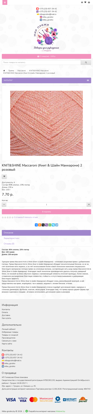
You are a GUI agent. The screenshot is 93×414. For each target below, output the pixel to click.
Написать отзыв (31, 217)
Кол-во (5, 200)
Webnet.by (60, 411)
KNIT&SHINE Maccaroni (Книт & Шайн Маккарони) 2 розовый (29, 73)
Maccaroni (21, 70)
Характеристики (11, 238)
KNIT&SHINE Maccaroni (39, 70)
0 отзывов (18, 217)
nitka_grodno (48, 17)
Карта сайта (7, 343)
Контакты (6, 309)
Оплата (5, 312)
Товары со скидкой (10, 335)
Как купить (6, 318)
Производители (8, 338)
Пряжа (11, 70)
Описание (8, 232)
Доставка (6, 315)
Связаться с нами (9, 341)
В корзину (46, 212)
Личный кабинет (9, 329)
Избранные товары (10, 332)
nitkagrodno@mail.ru (47, 14)
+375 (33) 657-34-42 (48, 9)
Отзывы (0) (9, 243)
